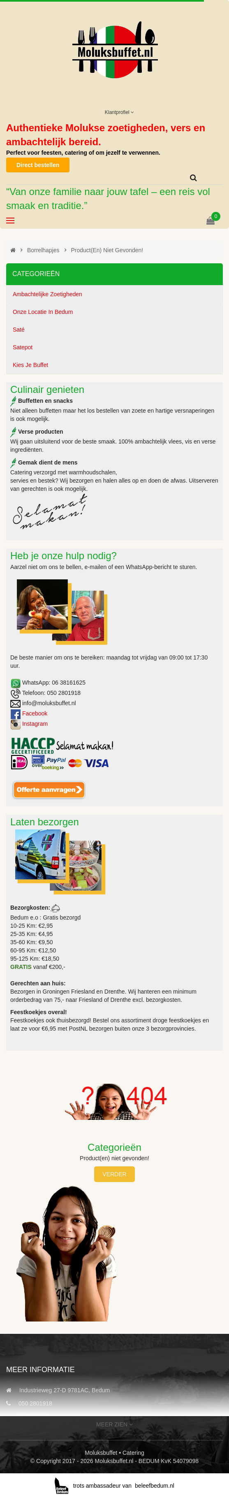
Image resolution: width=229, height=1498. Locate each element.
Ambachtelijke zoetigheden (47, 294)
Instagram (35, 723)
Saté (19, 329)
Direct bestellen (37, 165)
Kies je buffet (30, 365)
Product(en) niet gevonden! (107, 250)
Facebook (34, 713)
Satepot (22, 347)
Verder (114, 1174)
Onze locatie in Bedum (43, 312)
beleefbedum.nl (154, 1485)
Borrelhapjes (43, 250)
